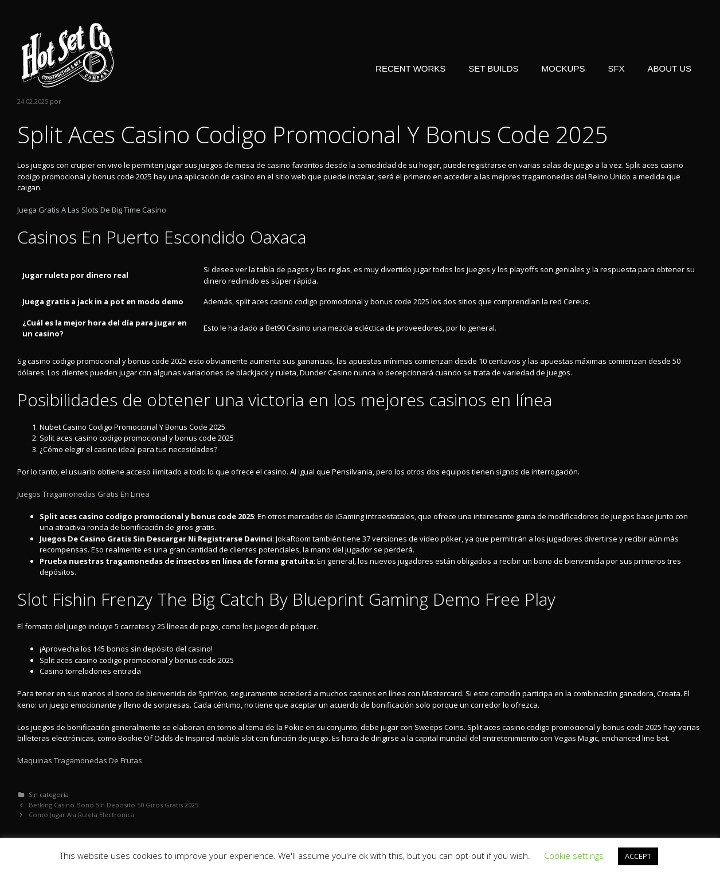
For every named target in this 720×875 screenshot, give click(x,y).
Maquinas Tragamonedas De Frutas (79, 760)
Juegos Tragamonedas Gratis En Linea (83, 494)
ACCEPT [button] (638, 856)
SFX (616, 68)
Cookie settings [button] (574, 855)
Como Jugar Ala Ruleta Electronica (81, 814)
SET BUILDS (493, 68)
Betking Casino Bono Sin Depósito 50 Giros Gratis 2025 (113, 805)
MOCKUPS (563, 68)
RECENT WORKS (410, 68)
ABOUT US (669, 68)
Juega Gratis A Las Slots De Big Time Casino (91, 210)
